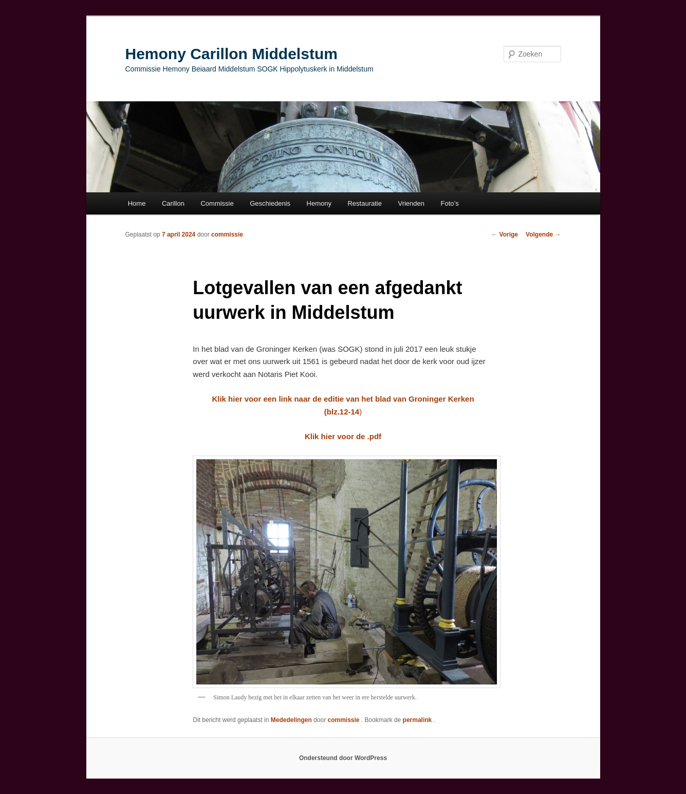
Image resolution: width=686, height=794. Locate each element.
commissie (227, 234)
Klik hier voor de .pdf (343, 436)
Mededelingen (291, 720)
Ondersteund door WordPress (343, 758)
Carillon (173, 203)
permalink (418, 720)
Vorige (504, 234)
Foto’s (450, 203)
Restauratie (364, 203)
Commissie (216, 203)
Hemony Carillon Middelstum (231, 53)
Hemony (319, 203)
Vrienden (411, 203)
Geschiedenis (270, 203)
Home (137, 203)
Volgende (543, 234)
